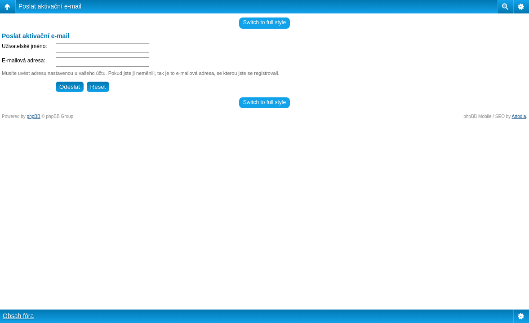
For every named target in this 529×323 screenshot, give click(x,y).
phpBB (33, 116)
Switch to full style (264, 22)
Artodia (519, 116)
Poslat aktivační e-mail (49, 6)
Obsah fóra (18, 315)
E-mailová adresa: (23, 60)
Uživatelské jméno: (24, 46)
